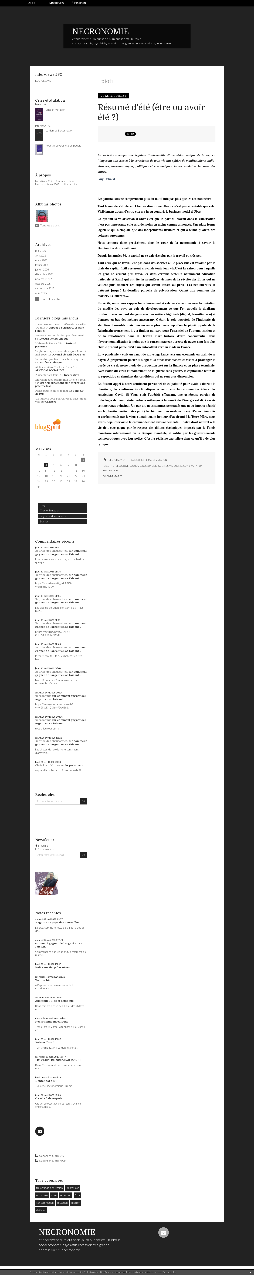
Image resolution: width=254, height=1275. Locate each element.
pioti (113, 465)
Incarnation (71, 375)
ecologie (122, 465)
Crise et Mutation (49, 510)
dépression (72, 1187)
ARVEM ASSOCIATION (49, 370)
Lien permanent (115, 459)
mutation (62, 1202)
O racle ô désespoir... (49, 1098)
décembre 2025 (44, 274)
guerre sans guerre (170, 465)
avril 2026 (40, 255)
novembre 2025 (44, 279)
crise (54, 1195)
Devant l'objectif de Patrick (68, 354)
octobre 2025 (43, 283)
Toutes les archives (51, 299)
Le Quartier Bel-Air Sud (54, 338)
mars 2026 (41, 260)
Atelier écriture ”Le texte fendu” (54, 367)
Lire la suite (70, 184)
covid (186, 465)
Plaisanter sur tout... (47, 375)
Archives (56, 3)
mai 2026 (40, 250)
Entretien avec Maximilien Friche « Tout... (60, 379)
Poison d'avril (45, 1042)
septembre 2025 (44, 288)
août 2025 (41, 293)
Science (44, 521)
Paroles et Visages (50, 362)
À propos (79, 3)
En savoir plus (169, 1272)
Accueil (34, 3)
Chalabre (50, 401)
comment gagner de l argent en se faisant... (61, 552)
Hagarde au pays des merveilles (57, 922)
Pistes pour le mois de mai (51, 390)
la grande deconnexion (53, 516)
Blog (42, 505)
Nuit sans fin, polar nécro (67, 765)
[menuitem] (36, 3)
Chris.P (40, 765)
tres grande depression (49, 1187)
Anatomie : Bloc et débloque (54, 1000)
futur (77, 1195)
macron (75, 1202)
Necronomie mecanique (51, 1021)
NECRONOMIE (100, 31)
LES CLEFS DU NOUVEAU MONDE (58, 1060)
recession (65, 1195)
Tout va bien (43, 980)
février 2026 (41, 265)
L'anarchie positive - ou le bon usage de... (60, 359)
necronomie (43, 695)
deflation (41, 1210)
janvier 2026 (42, 269)
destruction (110, 470)
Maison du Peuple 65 (48, 343)
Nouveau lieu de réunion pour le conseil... (60, 335)
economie (42, 1195)
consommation (45, 1202)
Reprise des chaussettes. (51, 550)
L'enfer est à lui (46, 1080)
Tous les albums (50, 225)
